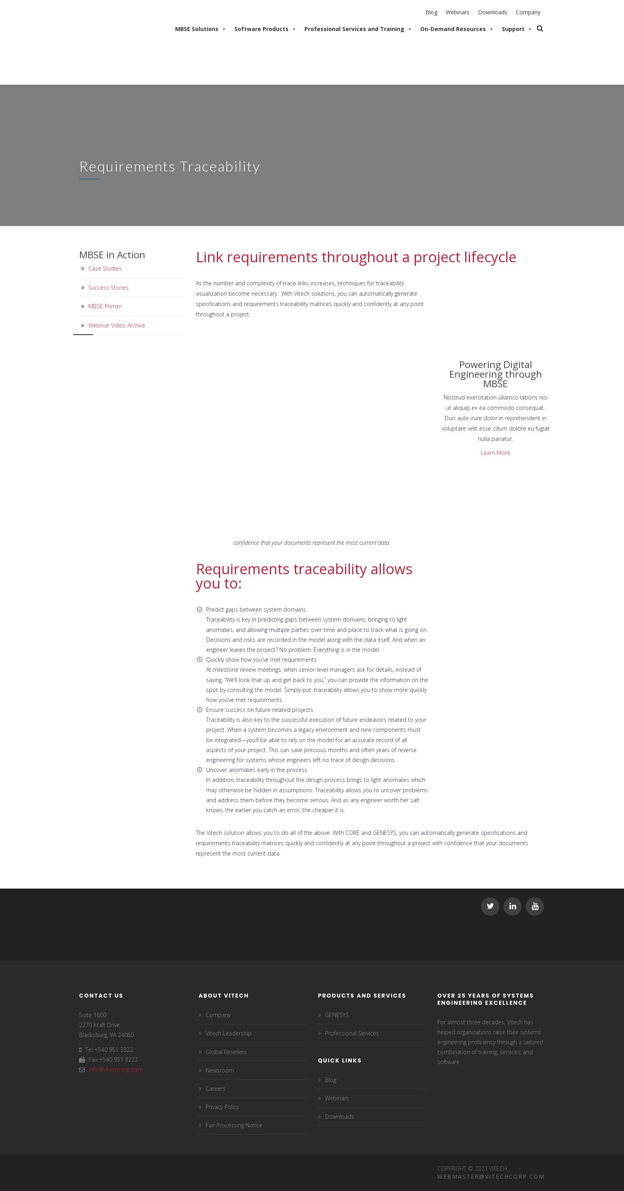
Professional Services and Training (358, 29)
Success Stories (108, 287)
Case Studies (105, 268)
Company (528, 12)
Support (517, 29)
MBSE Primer (104, 306)
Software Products (265, 29)
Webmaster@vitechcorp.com (491, 1176)
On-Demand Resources (457, 29)
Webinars (458, 12)
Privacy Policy (222, 1107)
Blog (431, 12)
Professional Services (352, 1033)
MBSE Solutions (200, 29)
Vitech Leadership (229, 1033)
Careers (216, 1088)
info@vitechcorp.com (116, 1069)
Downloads (492, 12)
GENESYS (337, 1015)
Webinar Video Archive (116, 325)
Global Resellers (226, 1052)
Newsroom (220, 1070)
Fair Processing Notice (234, 1125)
